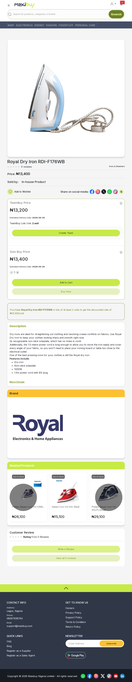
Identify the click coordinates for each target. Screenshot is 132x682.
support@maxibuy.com (19, 626)
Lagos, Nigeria (14, 611)
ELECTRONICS (24, 25)
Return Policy (73, 626)
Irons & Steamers (117, 166)
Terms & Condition (75, 622)
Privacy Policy (73, 612)
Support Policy (73, 617)
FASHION (51, 25)
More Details (17, 382)
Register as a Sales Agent (21, 655)
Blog (9, 646)
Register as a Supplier (19, 650)
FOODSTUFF (66, 25)
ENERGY (39, 25)
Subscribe (111, 643)
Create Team (66, 232)
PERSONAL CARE (85, 25)
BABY (11, 25)
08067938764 (15, 618)
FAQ (9, 641)
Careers (69, 608)
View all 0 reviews (66, 558)
